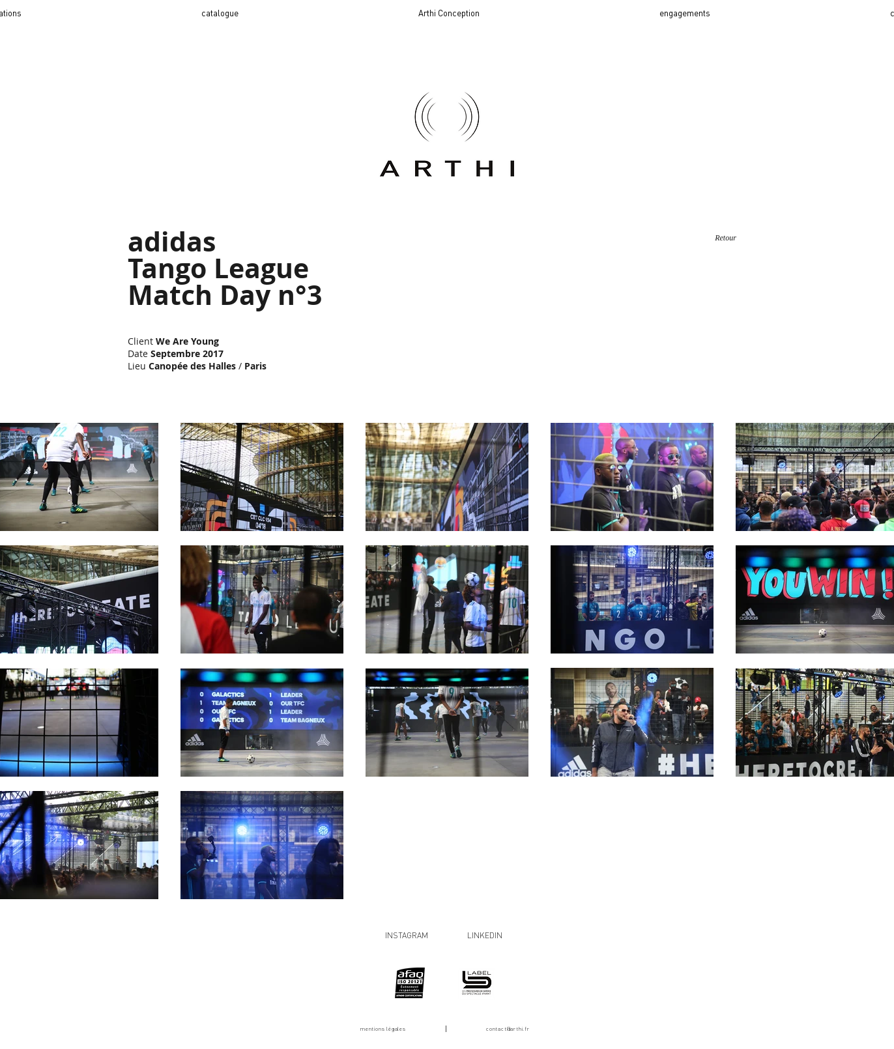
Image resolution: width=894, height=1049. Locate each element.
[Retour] (725, 238)
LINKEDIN (484, 935)
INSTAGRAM (406, 935)
